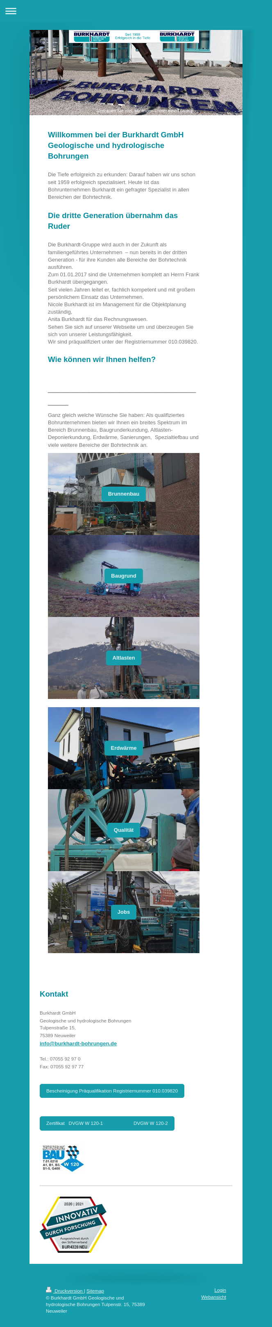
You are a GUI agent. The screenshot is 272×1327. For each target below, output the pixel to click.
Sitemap (95, 1290)
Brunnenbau (124, 494)
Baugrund (123, 576)
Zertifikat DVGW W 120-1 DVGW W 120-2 (107, 1123)
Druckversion (65, 1290)
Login (220, 1290)
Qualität (124, 830)
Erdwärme (124, 748)
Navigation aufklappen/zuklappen (136, 11)
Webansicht (213, 1297)
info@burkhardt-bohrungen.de (78, 1043)
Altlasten (124, 658)
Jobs (124, 912)
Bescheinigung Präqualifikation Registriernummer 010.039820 (112, 1090)
